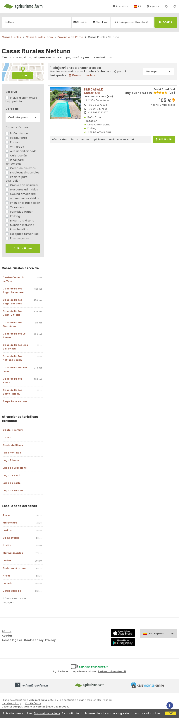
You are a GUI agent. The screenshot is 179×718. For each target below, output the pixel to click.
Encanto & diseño (20, 220)
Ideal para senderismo (15, 162)
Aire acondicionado (21, 151)
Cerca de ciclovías (21, 168)
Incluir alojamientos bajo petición (21, 99)
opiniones (99, 139)
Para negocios (18, 238)
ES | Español (163, 633)
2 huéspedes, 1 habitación (132, 22)
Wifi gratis (15, 147)
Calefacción (16, 155)
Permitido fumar (19, 212)
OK (171, 713)
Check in (80, 22)
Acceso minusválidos (22, 198)
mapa (23, 75)
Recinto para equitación (17, 179)
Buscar (165, 22)
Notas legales (93, 700)
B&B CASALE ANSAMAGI (93, 91)
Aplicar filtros (23, 248)
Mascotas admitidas (22, 189)
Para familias (17, 229)
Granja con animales (22, 185)
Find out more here (47, 713)
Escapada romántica (22, 234)
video (63, 139)
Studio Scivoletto (34, 706)
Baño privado (17, 133)
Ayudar (153, 6)
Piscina (13, 142)
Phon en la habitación (23, 203)
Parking (13, 216)
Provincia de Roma (70, 37)
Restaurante (16, 138)
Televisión (15, 207)
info (53, 139)
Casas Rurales (11, 37)
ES (139, 6)
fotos (74, 139)
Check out (100, 22)
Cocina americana (21, 194)
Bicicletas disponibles (22, 172)
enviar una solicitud (121, 139)
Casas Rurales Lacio (39, 37)
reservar (164, 139)
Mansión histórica (20, 225)
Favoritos (120, 6)
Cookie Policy (33, 703)
